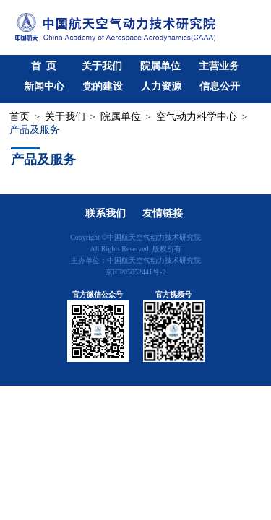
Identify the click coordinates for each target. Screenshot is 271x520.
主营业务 (219, 66)
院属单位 (160, 66)
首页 (19, 116)
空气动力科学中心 (196, 116)
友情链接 (162, 213)
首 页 (43, 66)
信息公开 (219, 86)
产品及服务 (34, 129)
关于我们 (102, 66)
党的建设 (102, 86)
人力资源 (161, 86)
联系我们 (105, 213)
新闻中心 (44, 86)
